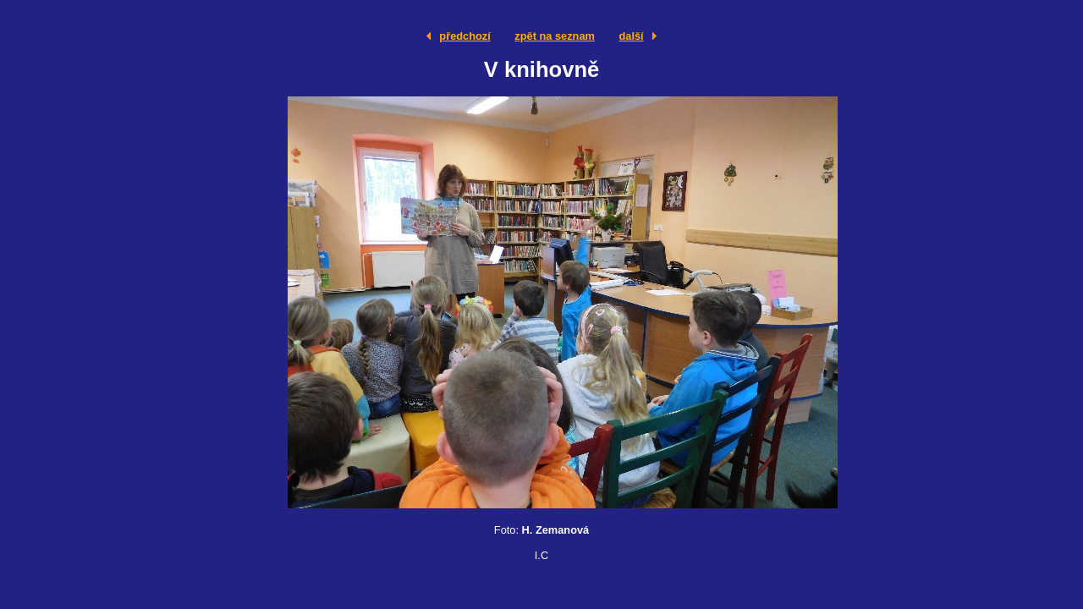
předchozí (464, 36)
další (630, 36)
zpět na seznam (554, 36)
